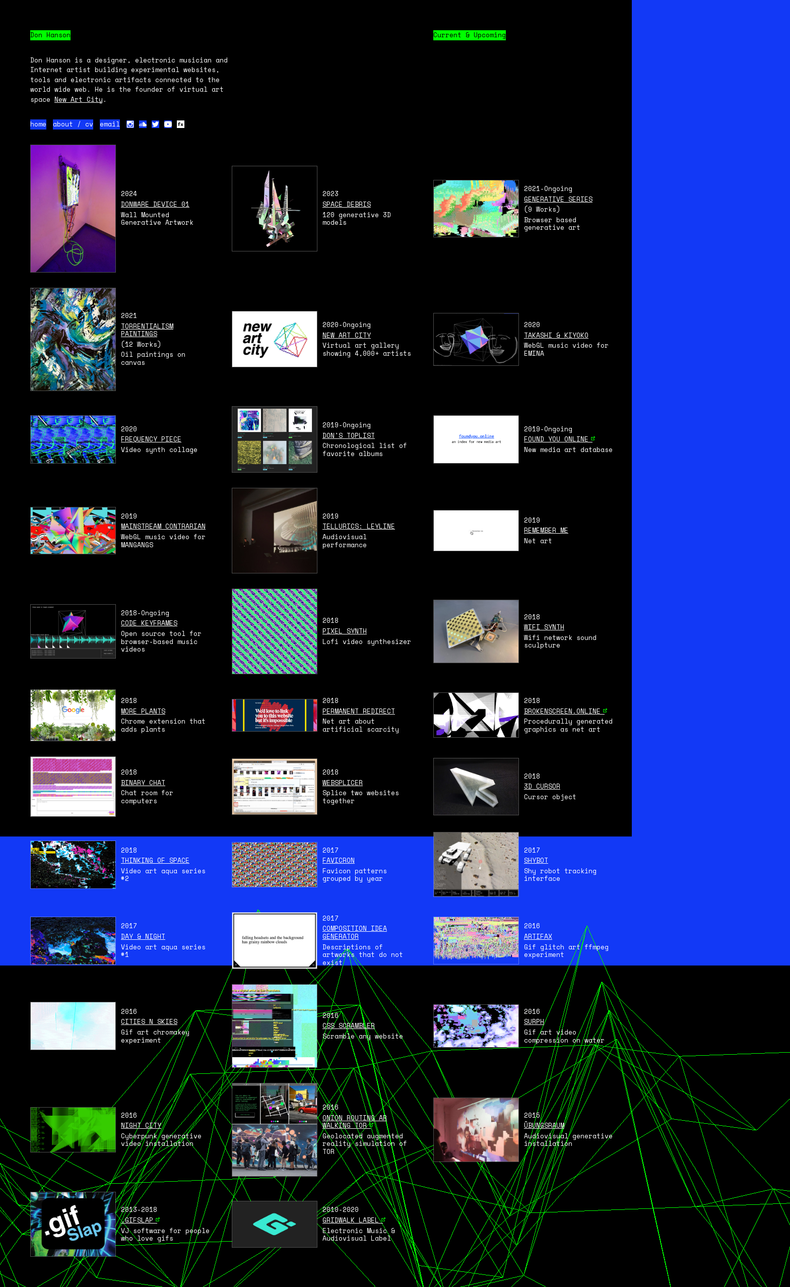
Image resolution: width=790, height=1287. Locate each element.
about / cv (73, 124)
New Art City (78, 99)
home (38, 124)
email (110, 124)
